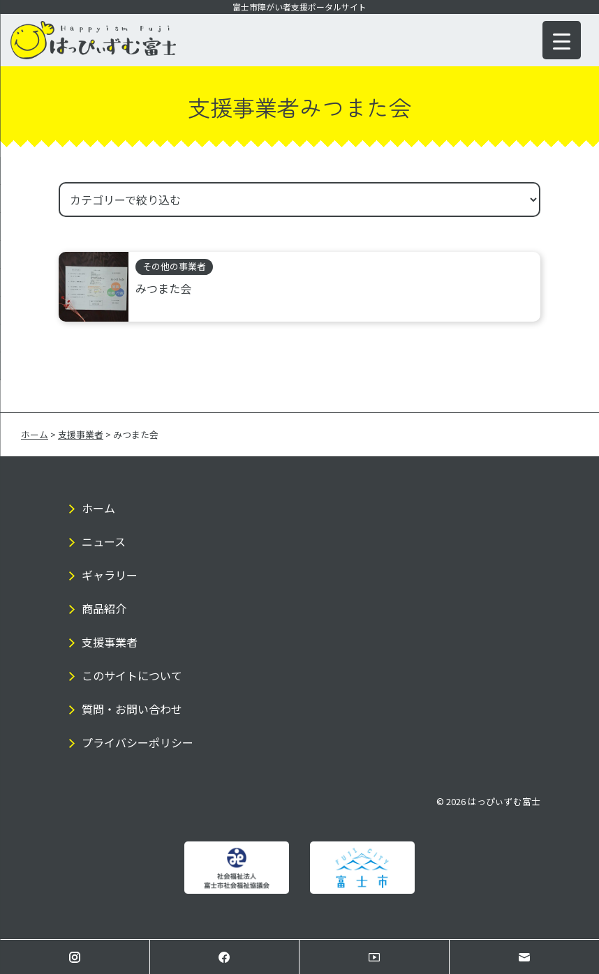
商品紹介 (104, 608)
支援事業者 (110, 642)
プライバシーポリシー (137, 742)
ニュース (104, 541)
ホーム (98, 508)
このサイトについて (132, 675)
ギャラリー (110, 575)
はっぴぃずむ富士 (504, 801)
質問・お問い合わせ (132, 708)
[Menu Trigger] (561, 40)
